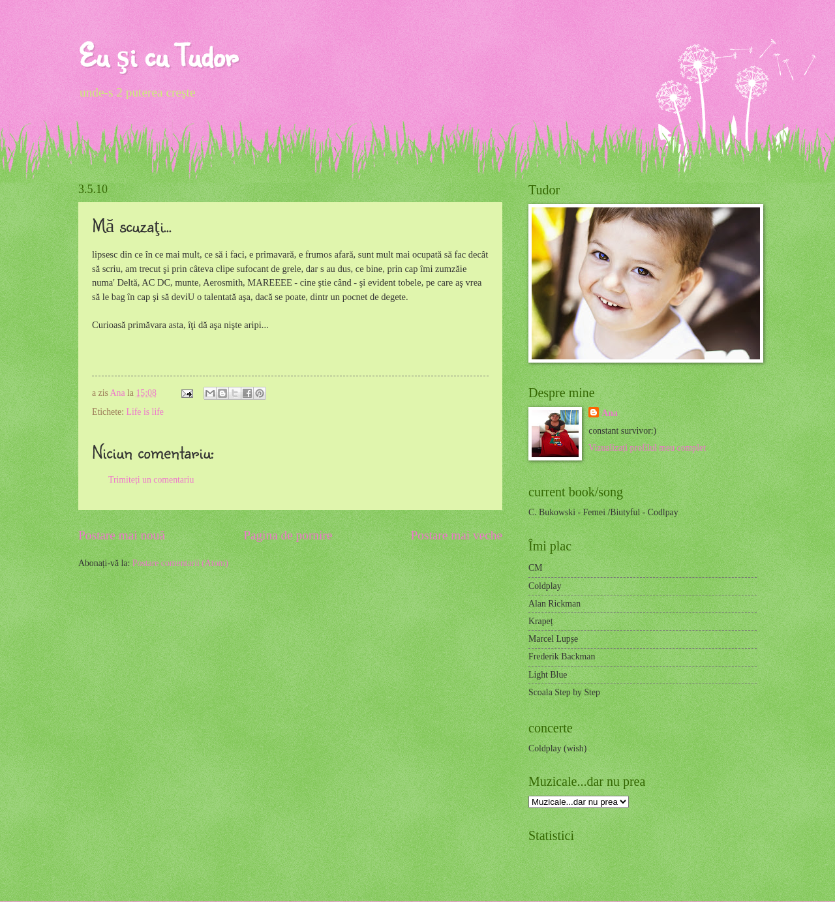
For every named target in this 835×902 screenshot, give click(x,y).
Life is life (144, 412)
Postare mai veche (457, 535)
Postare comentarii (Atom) (180, 563)
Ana (118, 393)
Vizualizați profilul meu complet (647, 448)
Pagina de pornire (287, 535)
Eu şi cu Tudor (157, 55)
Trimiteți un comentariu (151, 480)
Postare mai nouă (121, 535)
